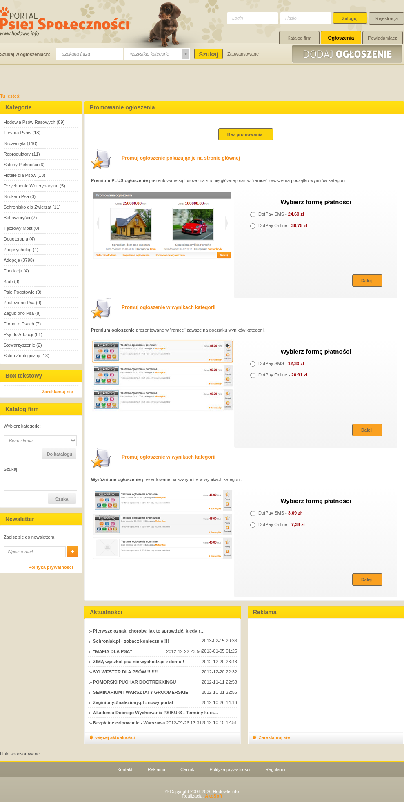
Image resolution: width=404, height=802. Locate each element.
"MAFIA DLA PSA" (112, 651)
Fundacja (13, 270)
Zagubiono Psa (19, 313)
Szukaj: (11, 469)
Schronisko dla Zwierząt (27, 207)
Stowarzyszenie (19, 345)
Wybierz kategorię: (22, 426)
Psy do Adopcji (18, 334)
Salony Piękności (21, 164)
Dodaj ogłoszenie (348, 54)
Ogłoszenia (341, 38)
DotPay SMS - (277, 214)
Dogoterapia (16, 238)
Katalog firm (299, 38)
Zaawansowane (243, 53)
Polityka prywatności (51, 567)
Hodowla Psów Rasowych (29, 122)
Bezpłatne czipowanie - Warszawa (129, 722)
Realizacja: (202, 795)
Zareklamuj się (57, 391)
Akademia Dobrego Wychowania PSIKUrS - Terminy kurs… (155, 712)
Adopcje (12, 260)
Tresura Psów (17, 132)
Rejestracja (386, 18)
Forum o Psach (19, 323)
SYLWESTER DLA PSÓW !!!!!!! (125, 671)
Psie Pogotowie (19, 292)
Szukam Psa (16, 196)
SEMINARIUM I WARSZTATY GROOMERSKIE (140, 692)
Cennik (187, 769)
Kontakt (124, 769)
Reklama (156, 769)
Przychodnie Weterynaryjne (31, 185)
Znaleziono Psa (19, 302)
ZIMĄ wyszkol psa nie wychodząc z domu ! (138, 661)
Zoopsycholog (18, 249)
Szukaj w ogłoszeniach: (25, 54)
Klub (8, 281)
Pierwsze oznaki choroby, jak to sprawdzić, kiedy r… (149, 630)
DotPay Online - (278, 225)
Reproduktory (17, 153)
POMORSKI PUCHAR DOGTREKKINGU (134, 681)
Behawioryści (17, 217)
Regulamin (276, 769)
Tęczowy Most (18, 228)
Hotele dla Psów (20, 175)
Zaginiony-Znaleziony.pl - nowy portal (133, 702)
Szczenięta (15, 143)
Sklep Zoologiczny (22, 355)
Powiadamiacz (382, 38)
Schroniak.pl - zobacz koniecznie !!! (131, 641)
